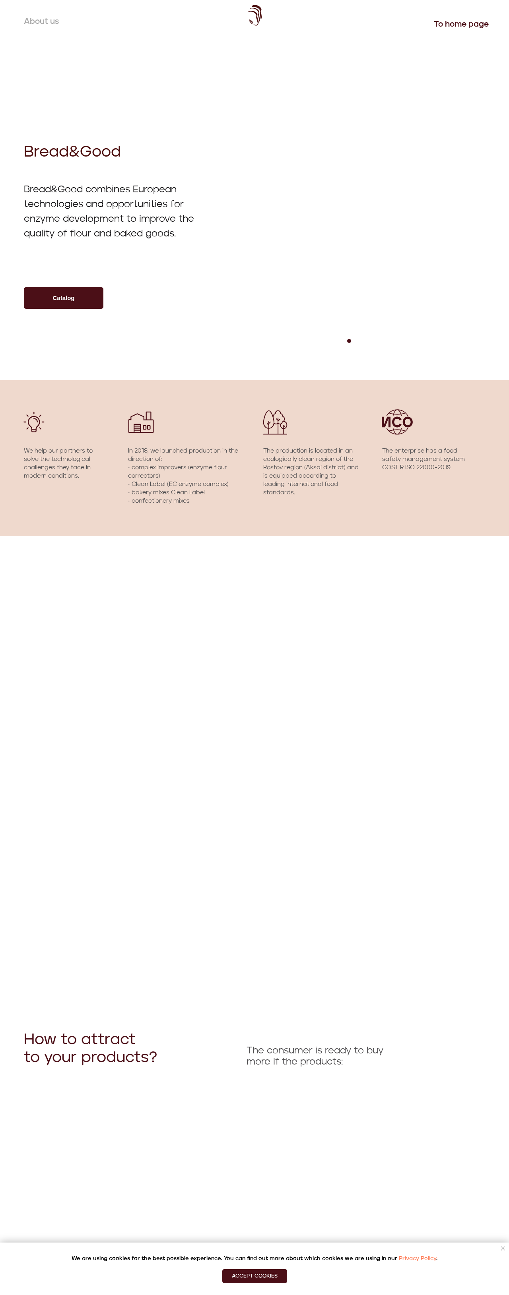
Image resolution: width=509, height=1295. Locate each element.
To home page (461, 25)
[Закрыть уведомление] (503, 1248)
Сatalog (63, 297)
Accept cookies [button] (255, 1276)
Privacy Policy (417, 1258)
